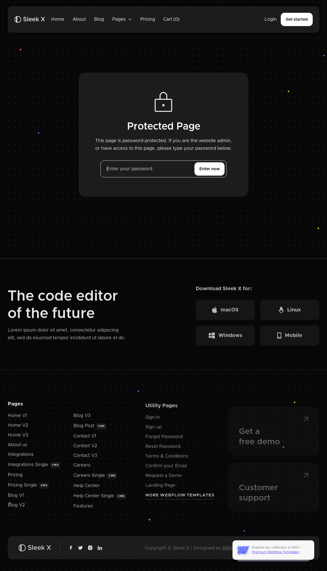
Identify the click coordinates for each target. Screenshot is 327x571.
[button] (122, 19)
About (79, 19)
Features (83, 510)
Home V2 (18, 430)
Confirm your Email (166, 472)
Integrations (21, 458)
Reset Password (162, 452)
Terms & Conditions (166, 462)
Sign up (153, 433)
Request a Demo (163, 481)
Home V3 (18, 439)
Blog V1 (16, 499)
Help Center (86, 490)
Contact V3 (85, 460)
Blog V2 (16, 509)
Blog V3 (81, 420)
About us (17, 449)
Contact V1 (84, 440)
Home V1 (17, 420)
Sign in (152, 423)
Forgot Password (164, 443)
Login (270, 19)
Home (57, 19)
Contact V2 (85, 450)
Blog (99, 19)
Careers (81, 469)
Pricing (147, 19)
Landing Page (160, 491)
